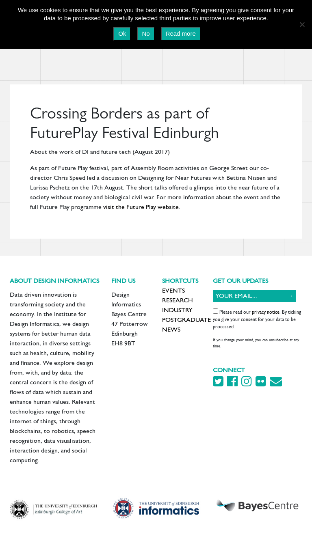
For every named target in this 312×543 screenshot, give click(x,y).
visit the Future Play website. (142, 207)
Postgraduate (186, 319)
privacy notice (266, 312)
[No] (302, 24)
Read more (181, 33)
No (146, 33)
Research (177, 300)
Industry (177, 310)
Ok (122, 33)
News (171, 329)
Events (173, 290)
